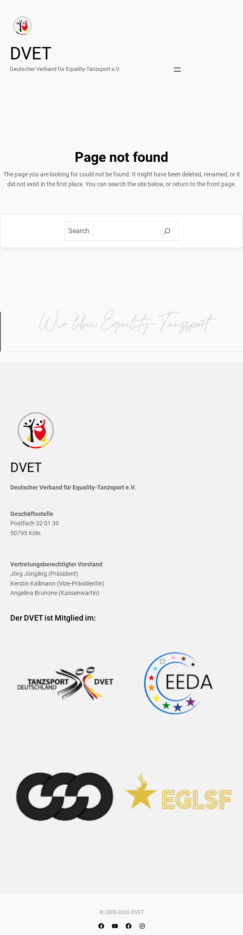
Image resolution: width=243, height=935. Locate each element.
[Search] (167, 231)
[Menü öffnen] (177, 69)
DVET (31, 54)
